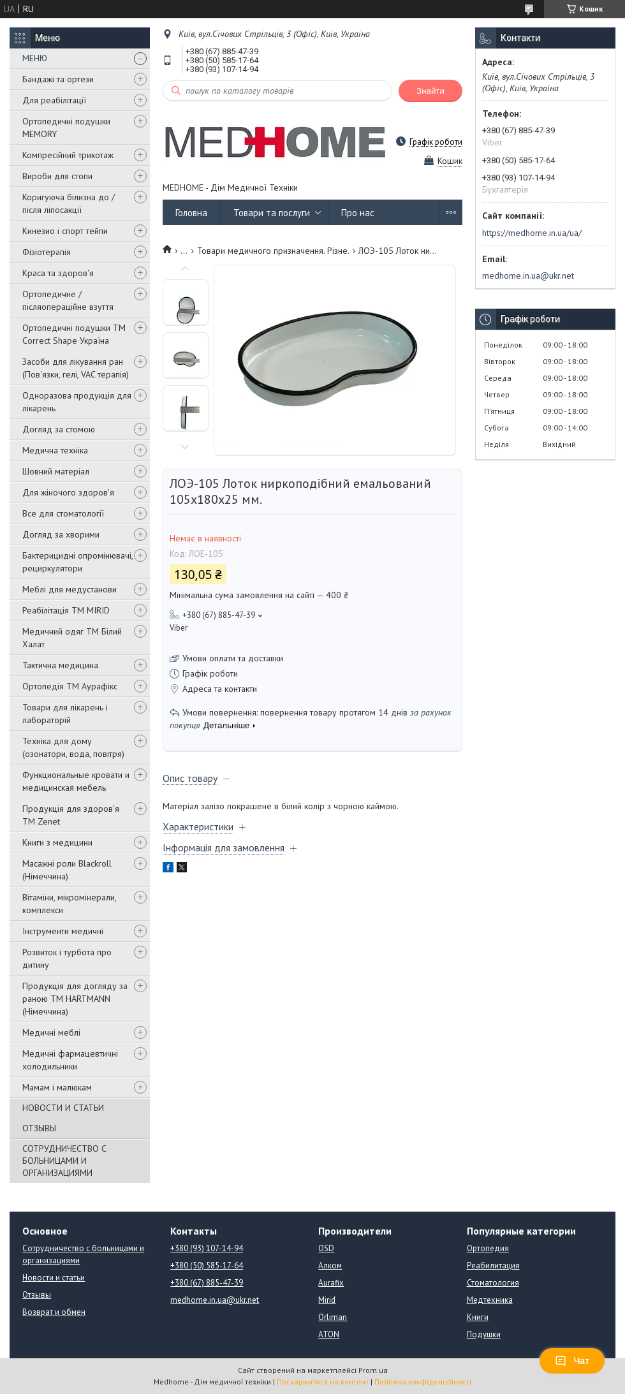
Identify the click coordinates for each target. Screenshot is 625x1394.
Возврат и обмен (53, 1312)
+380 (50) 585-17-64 (206, 1265)
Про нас (357, 212)
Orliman (332, 1317)
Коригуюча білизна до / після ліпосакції (68, 203)
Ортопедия (488, 1248)
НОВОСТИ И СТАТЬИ (63, 1107)
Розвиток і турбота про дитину (67, 958)
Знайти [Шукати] (430, 91)
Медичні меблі (51, 1032)
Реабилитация (493, 1265)
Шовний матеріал (55, 471)
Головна (191, 212)
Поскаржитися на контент (323, 1381)
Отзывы (36, 1294)
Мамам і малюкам (57, 1087)
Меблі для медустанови (69, 589)
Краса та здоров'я (58, 273)
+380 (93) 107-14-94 (206, 1248)
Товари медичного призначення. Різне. (273, 250)
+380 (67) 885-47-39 (206, 1282)
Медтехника (490, 1300)
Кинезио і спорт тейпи (65, 231)
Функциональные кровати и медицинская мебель (75, 781)
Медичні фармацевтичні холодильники (70, 1060)
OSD (326, 1248)
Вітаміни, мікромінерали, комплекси (69, 903)
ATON (328, 1334)
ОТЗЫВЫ (39, 1128)
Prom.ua (373, 1370)
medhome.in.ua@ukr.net (528, 275)
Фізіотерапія (46, 252)
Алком (330, 1265)
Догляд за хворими (60, 534)
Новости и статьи (53, 1277)
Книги (478, 1317)
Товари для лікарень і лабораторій (65, 713)
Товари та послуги (271, 212)
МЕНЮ (34, 58)
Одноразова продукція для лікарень (76, 402)
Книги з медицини (57, 842)
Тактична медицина (60, 665)
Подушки (484, 1334)
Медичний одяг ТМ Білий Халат (72, 638)
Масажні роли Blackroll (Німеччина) (67, 870)
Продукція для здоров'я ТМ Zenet (70, 815)
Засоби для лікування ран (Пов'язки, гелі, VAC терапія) (75, 368)
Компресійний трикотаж (68, 155)
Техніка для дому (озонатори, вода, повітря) (73, 747)
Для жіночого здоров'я (68, 492)
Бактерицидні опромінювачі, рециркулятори (77, 562)
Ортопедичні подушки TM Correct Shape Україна (74, 334)
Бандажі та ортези (58, 79)
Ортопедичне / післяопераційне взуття (68, 300)
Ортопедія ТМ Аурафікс (69, 686)
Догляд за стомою (58, 429)
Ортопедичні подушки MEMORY (66, 127)
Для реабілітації (54, 100)
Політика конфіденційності (422, 1381)
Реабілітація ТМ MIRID (66, 610)
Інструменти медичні (62, 931)
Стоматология (493, 1282)
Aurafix (331, 1282)
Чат (572, 1361)
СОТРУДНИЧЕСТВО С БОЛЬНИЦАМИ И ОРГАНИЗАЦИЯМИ (64, 1160)
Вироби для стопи (57, 176)
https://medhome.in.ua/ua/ (532, 232)
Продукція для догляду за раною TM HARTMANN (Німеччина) (75, 998)
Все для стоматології (63, 513)
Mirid (326, 1300)
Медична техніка (55, 450)
